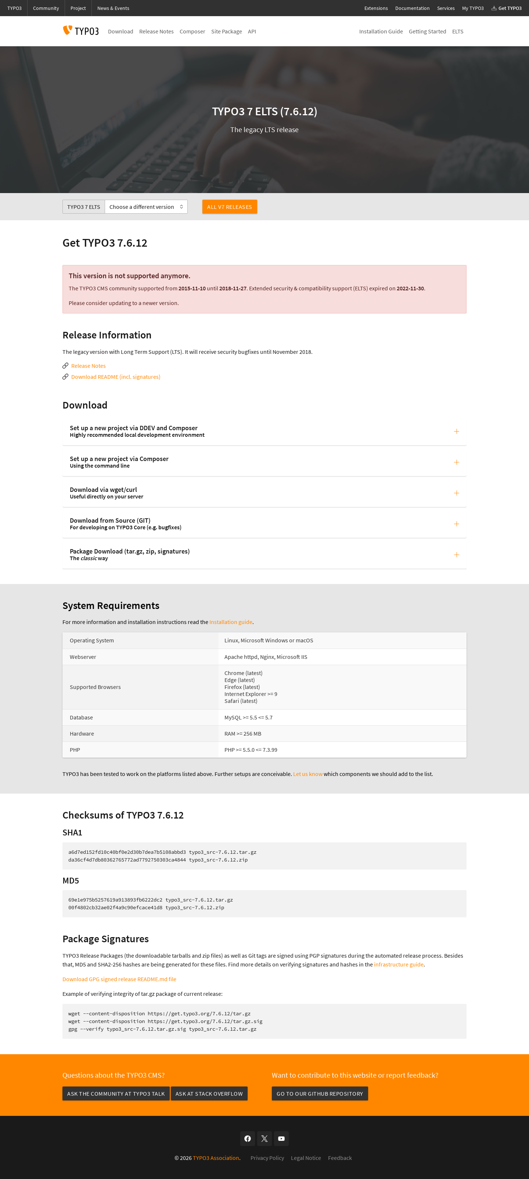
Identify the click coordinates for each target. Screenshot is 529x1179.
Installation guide (230, 621)
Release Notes (88, 365)
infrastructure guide (399, 964)
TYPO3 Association (216, 1157)
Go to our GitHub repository (320, 1093)
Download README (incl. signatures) (116, 376)
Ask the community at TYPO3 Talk (116, 1093)
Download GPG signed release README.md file (119, 979)
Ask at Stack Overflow (209, 1093)
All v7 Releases (229, 206)
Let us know (308, 773)
